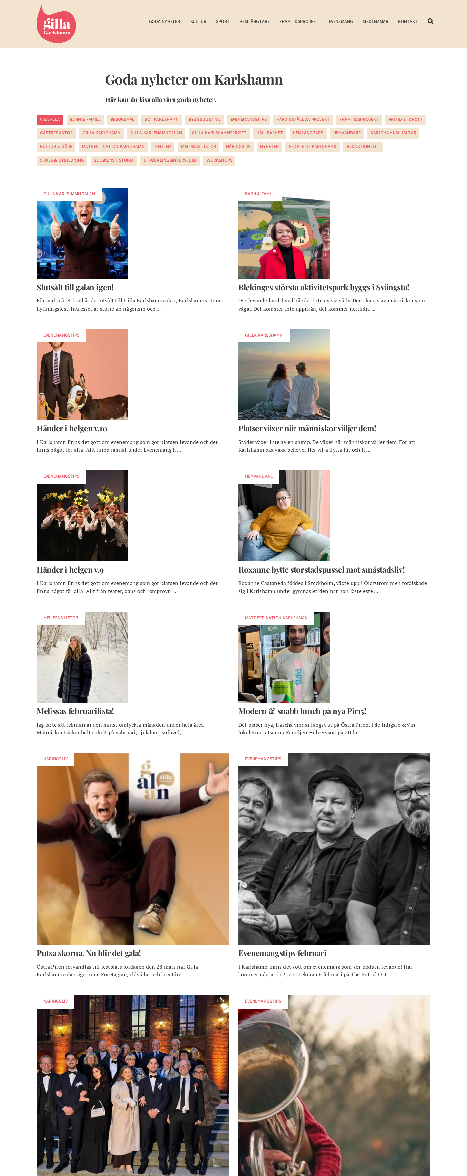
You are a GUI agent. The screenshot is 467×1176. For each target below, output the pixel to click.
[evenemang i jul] (334, 997)
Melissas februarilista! (75, 711)
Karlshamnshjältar (393, 133)
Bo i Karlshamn (161, 120)
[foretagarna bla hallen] (133, 997)
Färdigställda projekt (303, 120)
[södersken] (334, 755)
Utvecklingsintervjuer (170, 160)
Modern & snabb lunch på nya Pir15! (302, 711)
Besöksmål (122, 120)
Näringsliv (238, 147)
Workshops (219, 160)
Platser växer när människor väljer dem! (307, 428)
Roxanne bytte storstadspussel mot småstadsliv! (321, 569)
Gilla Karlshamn (102, 133)
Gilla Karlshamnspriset (219, 133)
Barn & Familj (85, 120)
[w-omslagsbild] (284, 190)
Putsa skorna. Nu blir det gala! (89, 952)
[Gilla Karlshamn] (56, 7)
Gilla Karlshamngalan (156, 133)
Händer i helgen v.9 (70, 569)
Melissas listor (198, 147)
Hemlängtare (308, 133)
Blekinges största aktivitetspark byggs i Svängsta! (323, 287)
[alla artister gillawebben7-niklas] (133, 755)
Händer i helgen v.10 (72, 428)
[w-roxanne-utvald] (284, 472)
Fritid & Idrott (406, 120)
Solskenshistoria (114, 160)
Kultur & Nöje (56, 147)
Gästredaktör (56, 133)
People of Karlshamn (313, 147)
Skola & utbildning (62, 160)
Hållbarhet (269, 133)
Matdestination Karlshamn (113, 147)
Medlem (162, 147)
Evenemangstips (249, 120)
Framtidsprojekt (359, 120)
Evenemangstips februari (282, 952)
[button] (430, 25)
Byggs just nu (205, 120)
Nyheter (269, 147)
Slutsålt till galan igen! (75, 287)
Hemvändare (347, 133)
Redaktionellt (363, 147)
